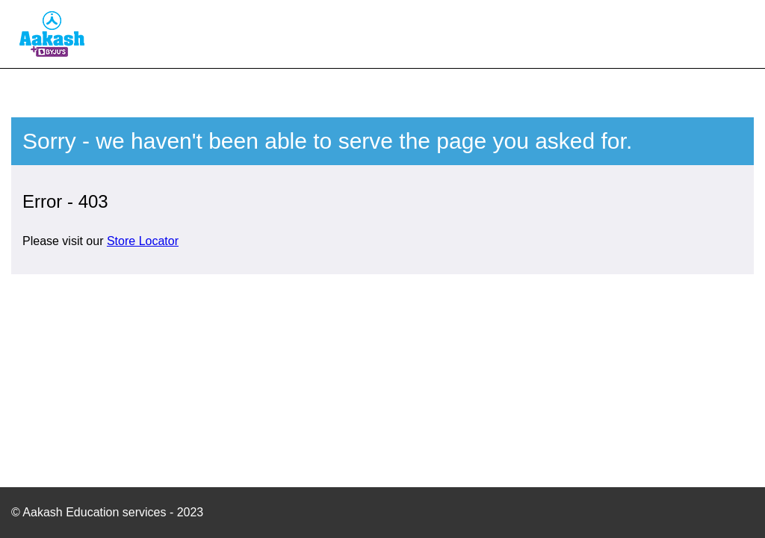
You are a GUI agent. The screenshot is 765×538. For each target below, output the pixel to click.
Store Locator (143, 241)
